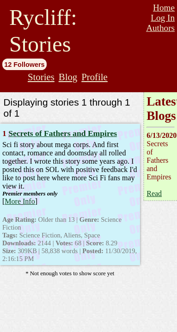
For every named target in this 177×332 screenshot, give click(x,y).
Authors (160, 28)
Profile (94, 76)
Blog (68, 76)
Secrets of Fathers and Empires (62, 133)
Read (154, 193)
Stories (41, 76)
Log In (163, 18)
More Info (20, 201)
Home (164, 7)
